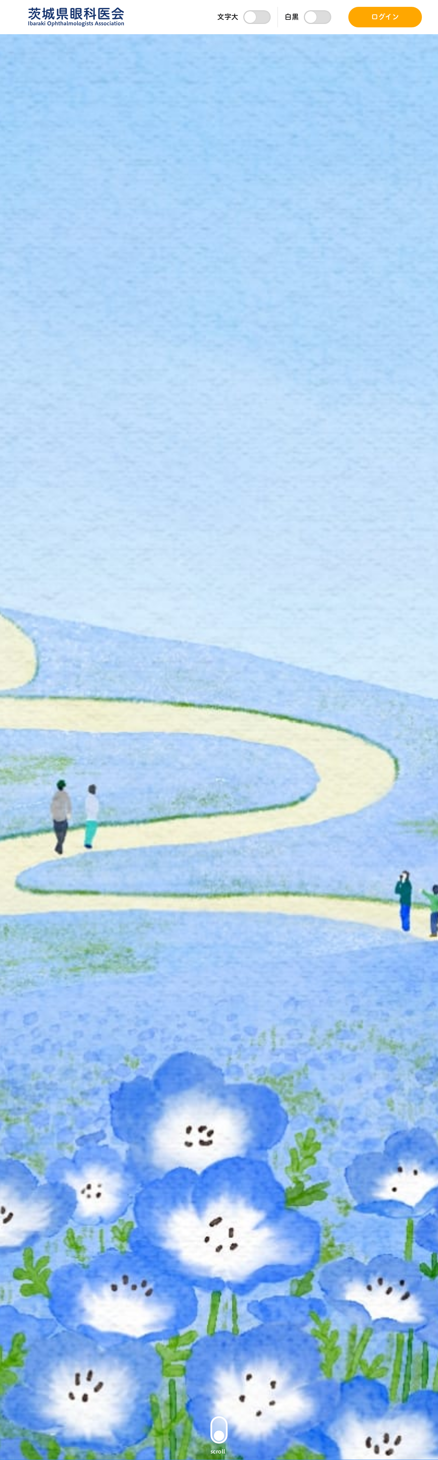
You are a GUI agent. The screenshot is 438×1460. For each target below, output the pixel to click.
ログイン (385, 17)
